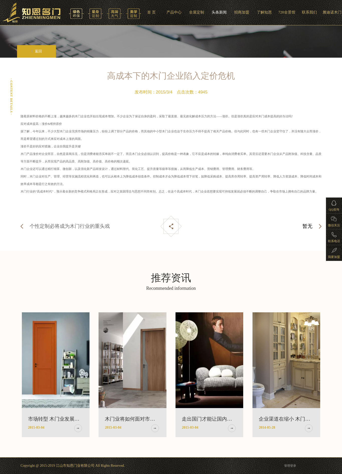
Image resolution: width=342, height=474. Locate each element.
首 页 (151, 12)
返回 (36, 51)
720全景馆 (286, 12)
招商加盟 (241, 12)
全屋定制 (196, 12)
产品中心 (174, 12)
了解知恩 (264, 12)
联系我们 (309, 12)
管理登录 (290, 465)
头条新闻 (219, 12)
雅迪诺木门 (332, 12)
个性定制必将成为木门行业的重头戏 (70, 226)
